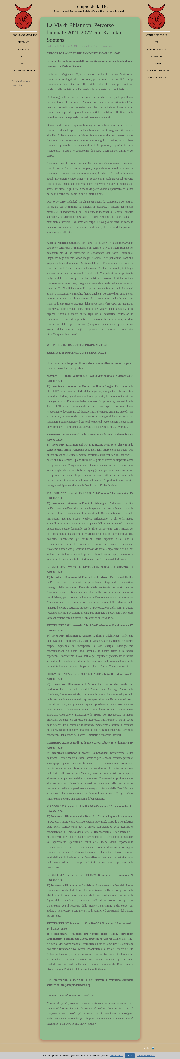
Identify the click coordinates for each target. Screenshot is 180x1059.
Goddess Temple (156, 77)
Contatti (156, 56)
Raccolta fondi (156, 49)
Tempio (156, 63)
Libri (157, 42)
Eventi (23, 56)
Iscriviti (16, 81)
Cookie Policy (116, 1055)
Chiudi (130, 1055)
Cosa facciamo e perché (25, 35)
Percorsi (23, 49)
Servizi (23, 63)
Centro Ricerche (156, 35)
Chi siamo (23, 42)
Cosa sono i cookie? (146, 1055)
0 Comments (105, 46)
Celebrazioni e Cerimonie (25, 70)
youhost (149, 1048)
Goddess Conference (158, 70)
